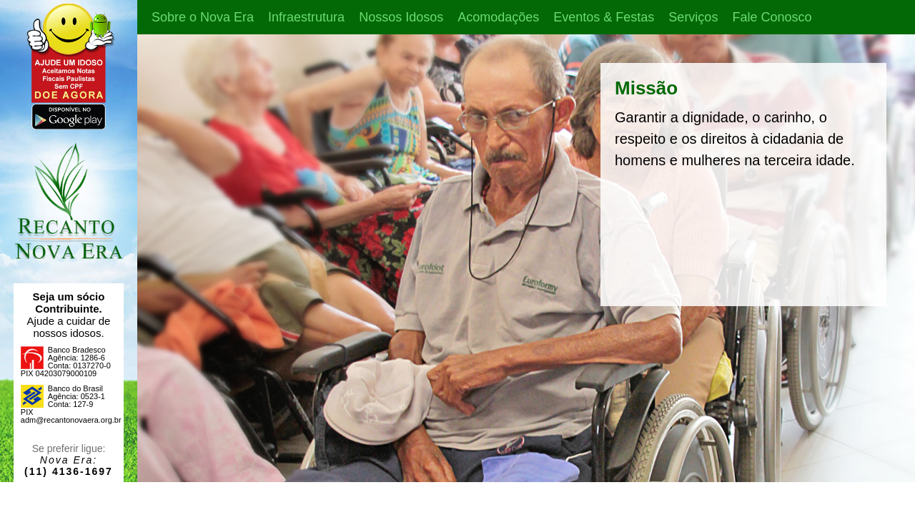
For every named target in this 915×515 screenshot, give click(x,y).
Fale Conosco (771, 17)
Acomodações (498, 17)
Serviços (693, 17)
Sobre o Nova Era (203, 17)
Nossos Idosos (401, 17)
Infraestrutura (306, 17)
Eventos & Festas (603, 17)
